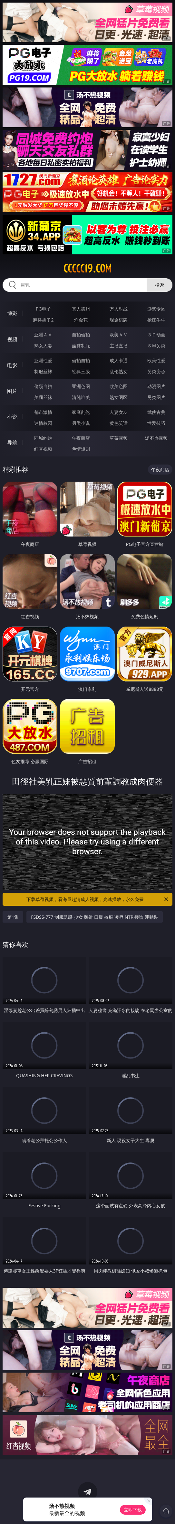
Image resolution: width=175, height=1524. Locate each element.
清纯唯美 (81, 397)
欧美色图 (119, 386)
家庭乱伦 (81, 412)
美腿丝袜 (43, 397)
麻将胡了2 (43, 320)
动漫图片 (156, 386)
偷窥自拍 (43, 386)
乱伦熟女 (119, 371)
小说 (12, 416)
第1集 (13, 917)
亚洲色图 (81, 386)
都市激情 (43, 412)
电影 (12, 365)
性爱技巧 (156, 423)
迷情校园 (43, 423)
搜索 (159, 285)
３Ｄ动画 (156, 335)
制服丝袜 (43, 371)
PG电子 (43, 309)
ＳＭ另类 (156, 346)
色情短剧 (81, 449)
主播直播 (119, 346)
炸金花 (81, 320)
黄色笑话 (119, 423)
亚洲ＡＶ (43, 335)
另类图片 (156, 397)
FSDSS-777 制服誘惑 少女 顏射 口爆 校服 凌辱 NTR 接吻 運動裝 (94, 917)
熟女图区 (119, 397)
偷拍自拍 (81, 360)
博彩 (12, 313)
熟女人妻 (43, 346)
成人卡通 (119, 360)
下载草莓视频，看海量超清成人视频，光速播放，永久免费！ (97, 899)
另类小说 (81, 423)
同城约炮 (43, 438)
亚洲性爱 (43, 360)
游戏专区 (156, 309)
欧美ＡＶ (119, 335)
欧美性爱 (156, 360)
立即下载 (133, 1510)
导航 (12, 442)
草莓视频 (119, 438)
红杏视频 (43, 449)
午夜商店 (81, 438)
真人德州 (81, 309)
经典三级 (81, 371)
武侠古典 (156, 412)
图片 (12, 390)
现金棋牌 (119, 320)
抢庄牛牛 (156, 320)
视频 (12, 339)
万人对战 (119, 309)
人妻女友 (119, 412)
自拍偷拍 (81, 335)
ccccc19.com (87, 268)
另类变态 (156, 371)
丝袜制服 (81, 346)
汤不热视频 (156, 438)
